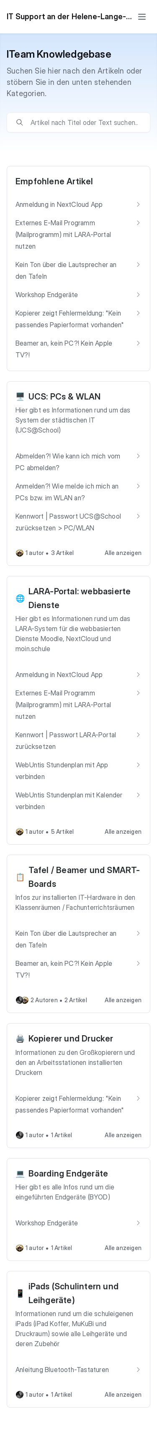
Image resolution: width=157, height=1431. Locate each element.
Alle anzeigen (123, 552)
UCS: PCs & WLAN (64, 397)
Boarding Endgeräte (68, 1174)
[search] (84, 122)
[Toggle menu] (142, 16)
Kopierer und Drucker (70, 1039)
